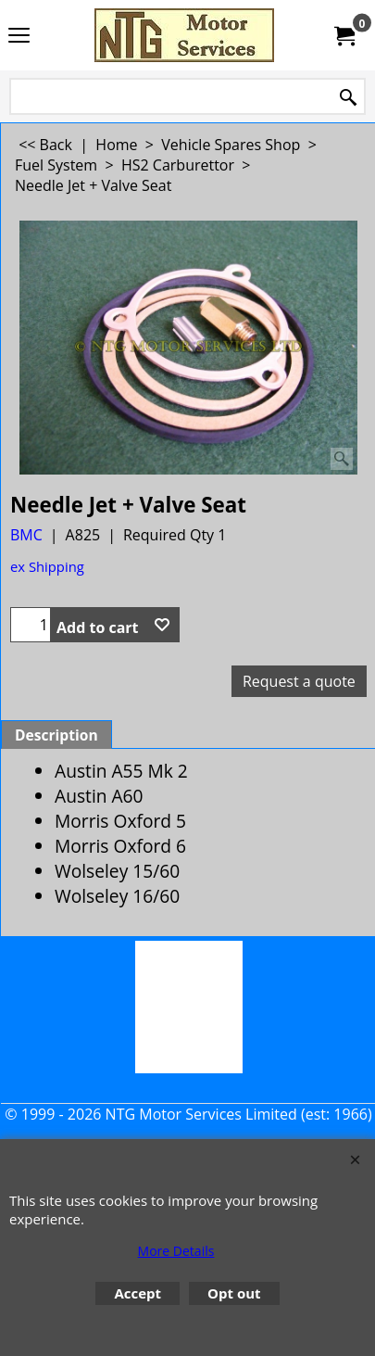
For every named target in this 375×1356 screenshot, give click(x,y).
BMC (26, 535)
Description (56, 735)
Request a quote (299, 681)
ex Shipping (47, 566)
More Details (176, 1251)
